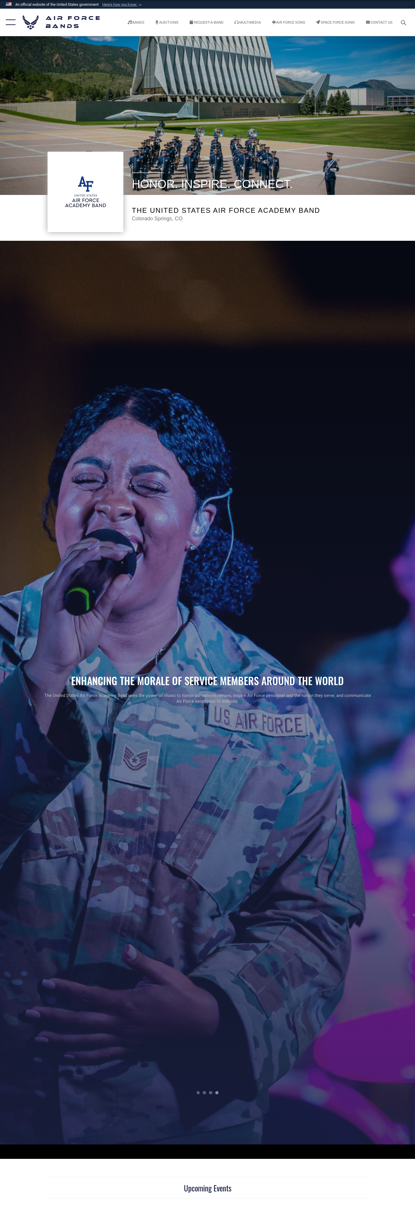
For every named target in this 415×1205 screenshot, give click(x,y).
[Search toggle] (404, 22)
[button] (122, 4)
